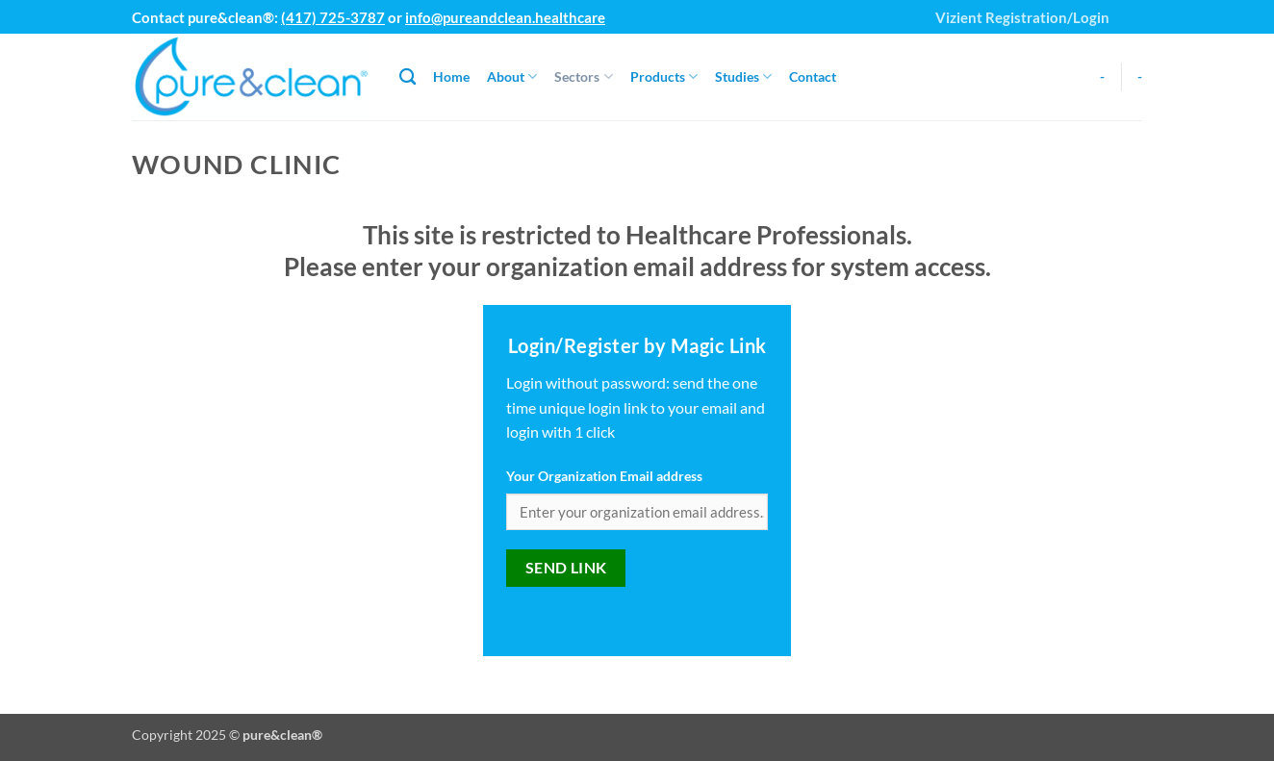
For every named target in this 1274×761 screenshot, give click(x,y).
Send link (566, 567)
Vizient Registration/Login (1022, 17)
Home (451, 76)
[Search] (407, 77)
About (512, 76)
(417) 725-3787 (333, 17)
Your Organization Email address (604, 476)
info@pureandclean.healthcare (505, 17)
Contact (812, 76)
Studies (743, 76)
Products (664, 76)
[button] (1132, 9)
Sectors (583, 76)
